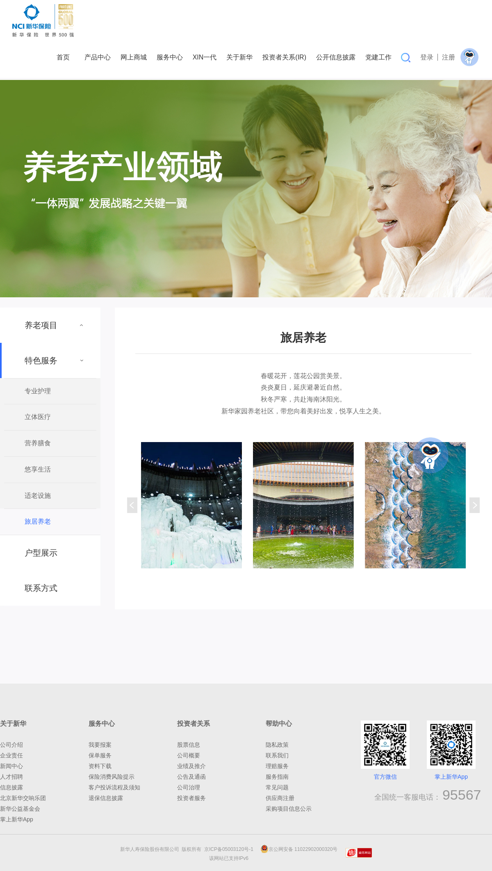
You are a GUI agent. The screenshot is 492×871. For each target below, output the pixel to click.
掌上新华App (16, 819)
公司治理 (188, 787)
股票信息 (188, 744)
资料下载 (100, 766)
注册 (448, 57)
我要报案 (100, 744)
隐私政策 (277, 744)
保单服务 (100, 755)
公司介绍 (11, 744)
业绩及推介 (191, 766)
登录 (426, 57)
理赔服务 (277, 766)
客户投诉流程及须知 (114, 787)
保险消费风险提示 (111, 776)
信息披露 (11, 787)
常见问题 (277, 787)
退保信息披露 (106, 798)
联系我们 (277, 755)
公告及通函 (191, 776)
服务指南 (277, 776)
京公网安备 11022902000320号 (299, 849)
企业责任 (11, 755)
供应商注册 (280, 798)
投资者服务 (191, 798)
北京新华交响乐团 (23, 798)
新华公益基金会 (20, 808)
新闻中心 (11, 766)
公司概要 (188, 755)
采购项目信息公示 (289, 808)
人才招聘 (11, 776)
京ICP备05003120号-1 (230, 849)
